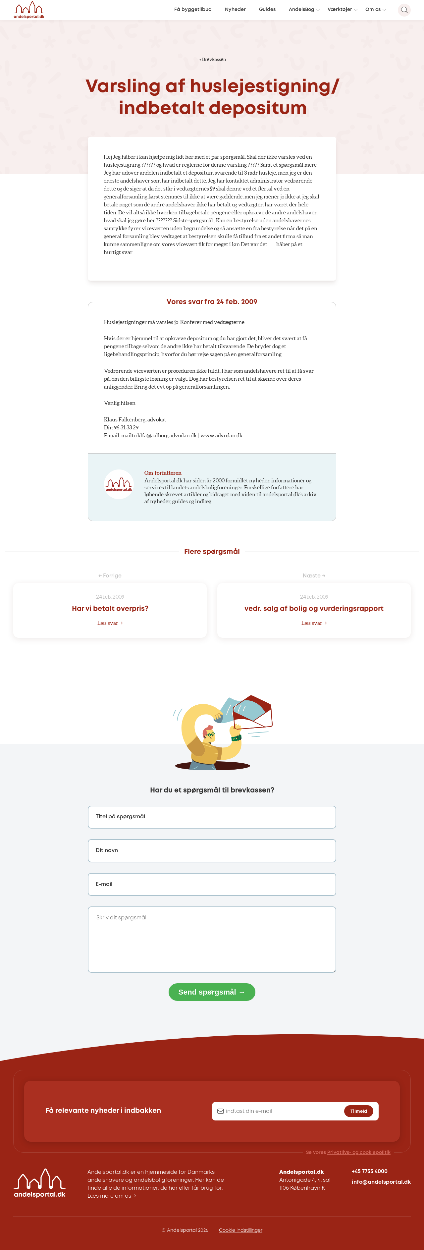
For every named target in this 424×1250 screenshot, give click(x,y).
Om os (373, 10)
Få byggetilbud (193, 10)
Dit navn (107, 850)
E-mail (104, 884)
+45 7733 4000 (370, 1171)
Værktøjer (340, 10)
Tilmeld (358, 1112)
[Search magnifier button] (404, 10)
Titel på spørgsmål (120, 816)
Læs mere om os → (111, 1196)
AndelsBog (301, 10)
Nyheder (235, 10)
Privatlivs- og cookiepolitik (359, 1153)
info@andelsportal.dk (381, 1182)
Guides (267, 10)
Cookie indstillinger (240, 1230)
